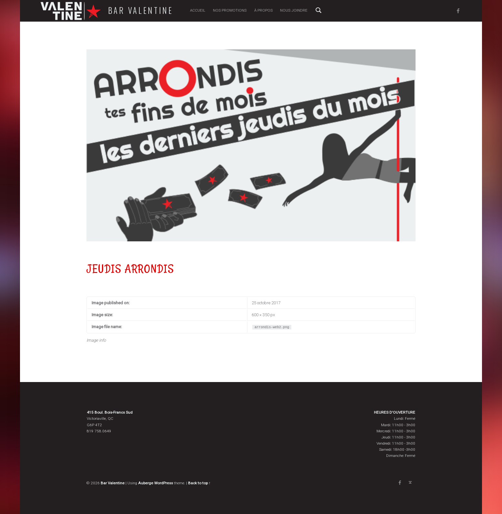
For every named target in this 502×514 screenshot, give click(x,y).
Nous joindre (293, 10)
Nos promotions (229, 10)
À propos (263, 10)
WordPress (163, 483)
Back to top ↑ (199, 483)
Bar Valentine (140, 10)
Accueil (197, 10)
